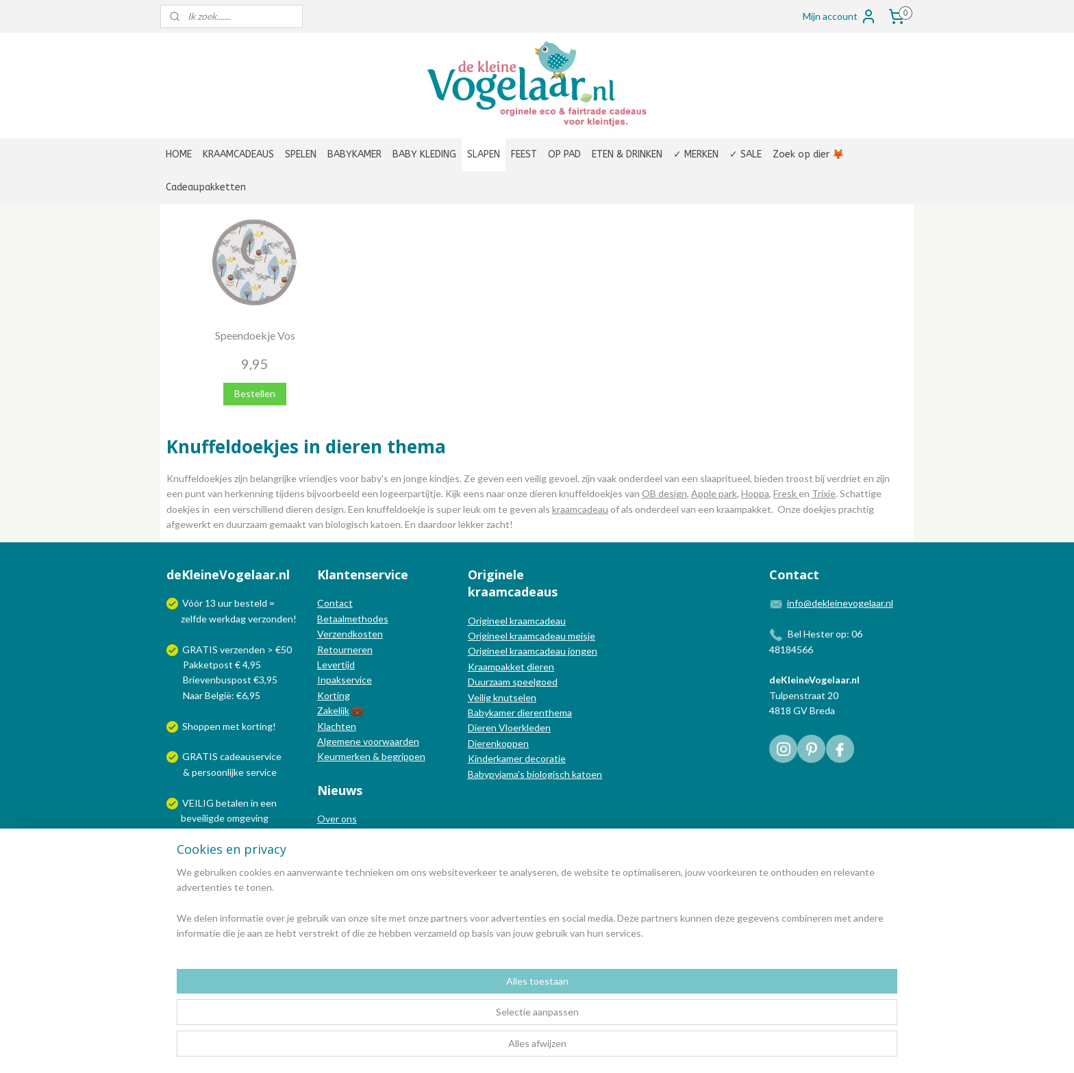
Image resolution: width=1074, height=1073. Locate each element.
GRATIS (201, 756)
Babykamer (491, 712)
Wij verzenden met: (223, 849)
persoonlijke (218, 772)
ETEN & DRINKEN (627, 154)
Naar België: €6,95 (221, 695)
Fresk (786, 493)
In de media (341, 834)
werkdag (227, 618)
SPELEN (300, 154)
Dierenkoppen (498, 743)
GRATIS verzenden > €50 (237, 649)
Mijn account (840, 16)
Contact (335, 603)
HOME (179, 154)
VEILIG (199, 803)
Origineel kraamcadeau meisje (531, 636)
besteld (250, 603)
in (254, 803)
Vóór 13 (200, 603)
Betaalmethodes (352, 618)
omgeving (247, 818)
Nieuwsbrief (343, 864)
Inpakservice (344, 679)
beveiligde (203, 818)
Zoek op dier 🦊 (808, 154)
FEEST (524, 154)
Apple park (714, 493)
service (260, 772)
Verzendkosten (350, 634)
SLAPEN (483, 154)
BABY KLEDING (424, 154)
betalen (232, 803)
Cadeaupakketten (206, 187)
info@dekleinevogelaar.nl (840, 603)
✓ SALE (745, 154)
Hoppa (755, 493)
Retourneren (345, 649)
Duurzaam (490, 681)
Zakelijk (333, 710)
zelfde (194, 618)
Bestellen (254, 393)
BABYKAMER (354, 154)
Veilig (480, 697)
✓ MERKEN (696, 154)
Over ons (337, 818)
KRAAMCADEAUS (238, 154)
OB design (664, 493)
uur (225, 603)
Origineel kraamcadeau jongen (532, 651)
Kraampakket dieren (511, 666)
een (268, 803)
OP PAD (564, 154)
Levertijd (336, 664)
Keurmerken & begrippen (371, 756)
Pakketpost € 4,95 (214, 664)
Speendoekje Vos (255, 335)
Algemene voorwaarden (368, 741)
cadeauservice (251, 756)
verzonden (270, 618)
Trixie (824, 493)
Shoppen (201, 726)
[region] (446, 1019)
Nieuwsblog (342, 849)
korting (257, 726)
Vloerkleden (524, 727)
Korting (333, 695)
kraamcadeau (580, 509)
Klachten (336, 726)
